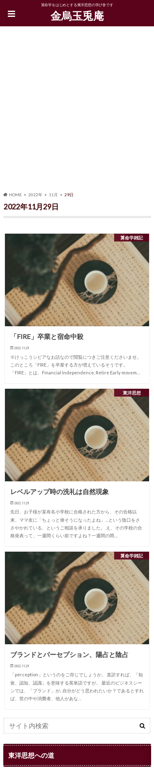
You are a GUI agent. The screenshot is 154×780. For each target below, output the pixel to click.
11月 (53, 194)
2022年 (35, 194)
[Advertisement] (77, 110)
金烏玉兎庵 (77, 15)
